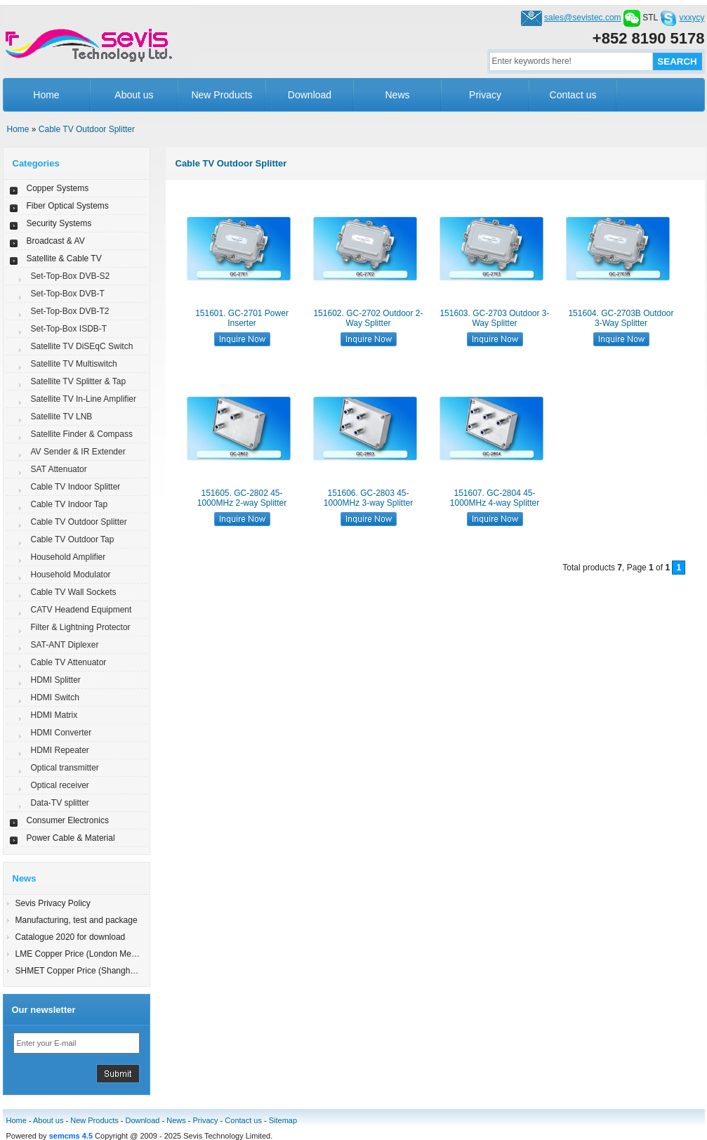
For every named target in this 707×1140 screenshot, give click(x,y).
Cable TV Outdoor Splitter (87, 129)
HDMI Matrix (54, 715)
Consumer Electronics (68, 820)
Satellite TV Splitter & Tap (78, 381)
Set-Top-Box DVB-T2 (70, 311)
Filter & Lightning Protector (81, 627)
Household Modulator (71, 574)
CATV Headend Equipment (81, 610)
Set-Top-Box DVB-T (68, 294)
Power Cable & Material (71, 838)
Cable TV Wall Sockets (74, 592)
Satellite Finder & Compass (82, 434)
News (397, 94)
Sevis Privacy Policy (53, 903)
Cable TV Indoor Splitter (76, 487)
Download (309, 94)
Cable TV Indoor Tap (69, 504)
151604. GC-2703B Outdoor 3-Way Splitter (620, 318)
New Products (221, 94)
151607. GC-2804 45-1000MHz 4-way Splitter (494, 498)
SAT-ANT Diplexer (65, 645)
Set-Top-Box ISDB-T (69, 329)
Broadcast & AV (56, 241)
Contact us (573, 94)
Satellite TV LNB (62, 416)
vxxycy (692, 17)
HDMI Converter (61, 733)
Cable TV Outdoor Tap (72, 539)
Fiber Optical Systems (68, 206)
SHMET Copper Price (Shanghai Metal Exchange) (109, 971)
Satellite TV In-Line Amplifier (84, 399)
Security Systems (59, 223)
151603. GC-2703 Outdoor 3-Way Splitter (494, 318)
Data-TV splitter (60, 803)
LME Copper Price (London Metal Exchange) (99, 954)
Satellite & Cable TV (64, 258)
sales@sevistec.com (582, 17)
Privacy (485, 94)
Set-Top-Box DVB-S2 (70, 276)
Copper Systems (58, 188)
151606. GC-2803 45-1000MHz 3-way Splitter (368, 498)
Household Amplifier (68, 557)
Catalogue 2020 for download (70, 937)
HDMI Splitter (56, 680)
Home (46, 94)
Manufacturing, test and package (76, 920)
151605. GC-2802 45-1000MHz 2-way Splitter (241, 498)
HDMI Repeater (60, 750)
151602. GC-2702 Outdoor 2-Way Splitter (368, 318)
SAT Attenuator (59, 469)
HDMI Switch (55, 697)
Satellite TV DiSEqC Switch (82, 346)
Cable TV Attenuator (69, 662)
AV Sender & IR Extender (78, 452)
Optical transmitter (65, 768)
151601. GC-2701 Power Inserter (242, 318)
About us (133, 94)
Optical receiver (60, 785)
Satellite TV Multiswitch (74, 364)
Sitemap (283, 1120)
